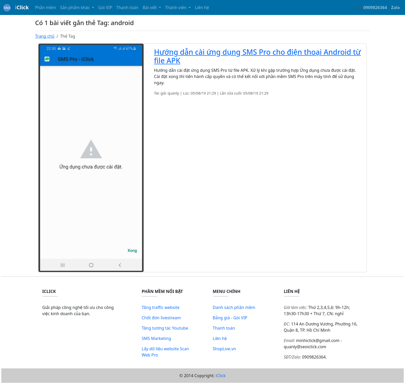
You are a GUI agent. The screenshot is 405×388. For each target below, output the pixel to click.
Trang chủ (44, 36)
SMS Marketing (156, 338)
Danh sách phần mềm (234, 307)
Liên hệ (202, 7)
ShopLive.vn (224, 349)
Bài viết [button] (150, 7)
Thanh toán (127, 7)
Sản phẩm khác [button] (75, 7)
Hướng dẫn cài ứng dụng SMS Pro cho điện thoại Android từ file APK (257, 56)
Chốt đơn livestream (161, 318)
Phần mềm (45, 7)
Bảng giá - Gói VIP (230, 318)
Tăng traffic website (161, 307)
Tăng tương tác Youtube (165, 328)
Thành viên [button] (176, 7)
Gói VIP (105, 7)
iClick (221, 375)
